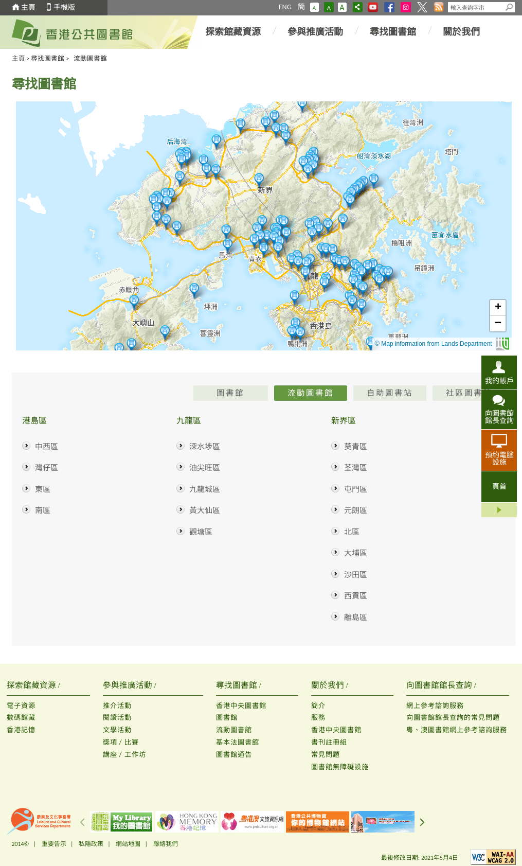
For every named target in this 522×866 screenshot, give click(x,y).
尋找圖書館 (393, 32)
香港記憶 (21, 730)
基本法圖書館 (237, 742)
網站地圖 (128, 843)
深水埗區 (204, 446)
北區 (351, 532)
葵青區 (355, 446)
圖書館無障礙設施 (340, 767)
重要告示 (54, 843)
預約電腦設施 (499, 458)
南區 (42, 510)
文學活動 (117, 730)
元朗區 (355, 510)
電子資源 (21, 705)
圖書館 (227, 717)
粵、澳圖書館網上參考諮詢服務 (456, 730)
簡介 (318, 705)
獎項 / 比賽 (121, 742)
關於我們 (461, 32)
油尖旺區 (204, 467)
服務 (318, 717)
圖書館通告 (234, 754)
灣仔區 (46, 467)
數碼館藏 (21, 717)
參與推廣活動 (315, 32)
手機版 (64, 7)
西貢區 (355, 595)
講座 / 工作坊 (124, 754)
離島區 (355, 617)
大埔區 (355, 553)
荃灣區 (355, 467)
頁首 (499, 486)
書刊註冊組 (329, 742)
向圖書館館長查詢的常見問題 (453, 717)
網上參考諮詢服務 (435, 705)
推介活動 (117, 705)
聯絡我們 (165, 843)
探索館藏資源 (233, 32)
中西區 (46, 446)
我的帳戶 (499, 381)
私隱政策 (91, 843)
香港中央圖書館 (241, 705)
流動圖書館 (234, 730)
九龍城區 (204, 489)
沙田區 (355, 574)
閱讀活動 (117, 717)
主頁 (28, 7)
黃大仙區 (204, 510)
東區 (42, 489)
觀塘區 (200, 532)
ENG (285, 7)
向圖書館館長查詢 (499, 417)
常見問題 (325, 754)
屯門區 (355, 489)
